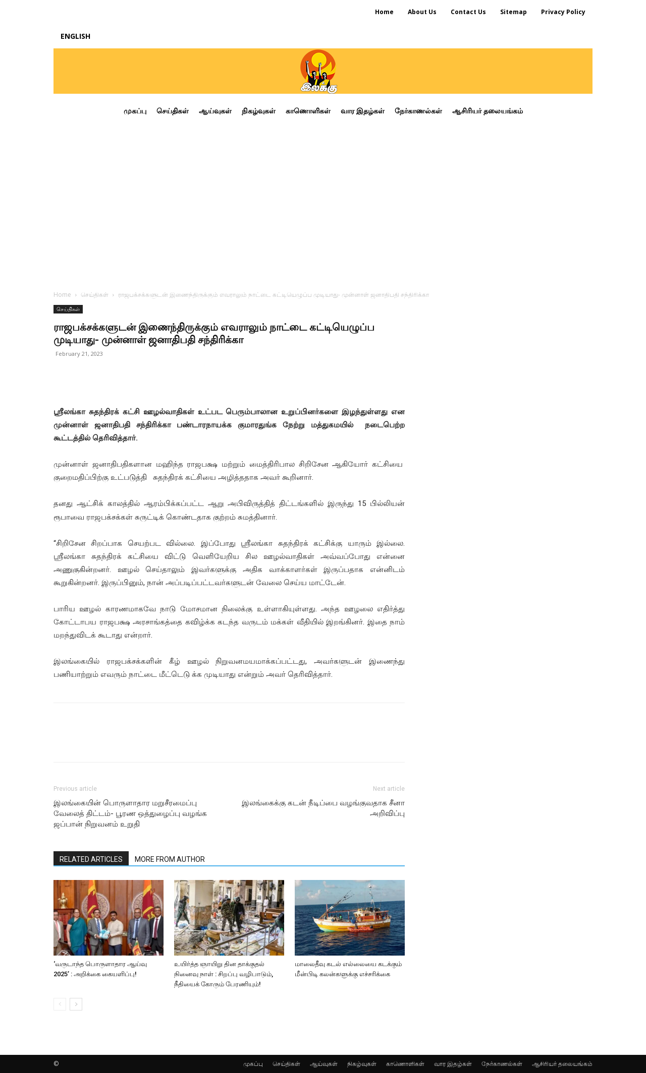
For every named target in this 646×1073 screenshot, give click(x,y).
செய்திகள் (95, 294)
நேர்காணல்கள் (501, 1063)
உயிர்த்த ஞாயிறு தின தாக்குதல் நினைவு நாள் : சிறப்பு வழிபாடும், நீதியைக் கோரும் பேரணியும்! (223, 974)
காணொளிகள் (405, 1063)
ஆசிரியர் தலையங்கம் (562, 1063)
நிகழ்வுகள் (361, 1063)
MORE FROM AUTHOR (170, 859)
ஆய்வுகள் (324, 1063)
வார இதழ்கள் (453, 1063)
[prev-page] (59, 1004)
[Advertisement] (323, 203)
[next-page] (76, 1004)
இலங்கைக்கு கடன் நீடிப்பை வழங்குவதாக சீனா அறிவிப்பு (323, 808)
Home (62, 294)
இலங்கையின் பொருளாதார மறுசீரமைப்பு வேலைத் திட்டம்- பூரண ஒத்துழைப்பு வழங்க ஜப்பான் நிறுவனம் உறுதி (130, 813)
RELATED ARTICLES (91, 859)
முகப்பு (253, 1063)
